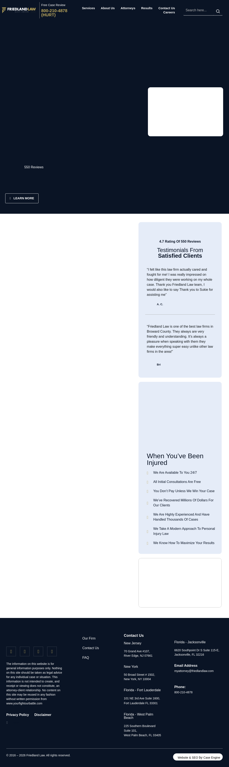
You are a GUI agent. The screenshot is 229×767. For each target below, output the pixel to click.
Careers (169, 12)
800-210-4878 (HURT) (54, 12)
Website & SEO (188, 757)
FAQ (85, 657)
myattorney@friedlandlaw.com (194, 671)
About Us (108, 8)
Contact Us (166, 8)
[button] (15, 722)
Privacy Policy (17, 715)
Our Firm (89, 638)
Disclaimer (42, 715)
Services (88, 8)
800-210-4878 (183, 692)
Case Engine (211, 757)
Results (147, 8)
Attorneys (128, 8)
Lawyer (16, 722)
